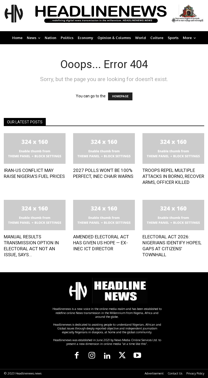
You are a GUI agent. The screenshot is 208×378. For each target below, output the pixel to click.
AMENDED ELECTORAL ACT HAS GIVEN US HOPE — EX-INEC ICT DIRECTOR (101, 242)
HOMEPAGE (120, 96)
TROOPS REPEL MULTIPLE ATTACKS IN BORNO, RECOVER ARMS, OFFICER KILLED (173, 176)
